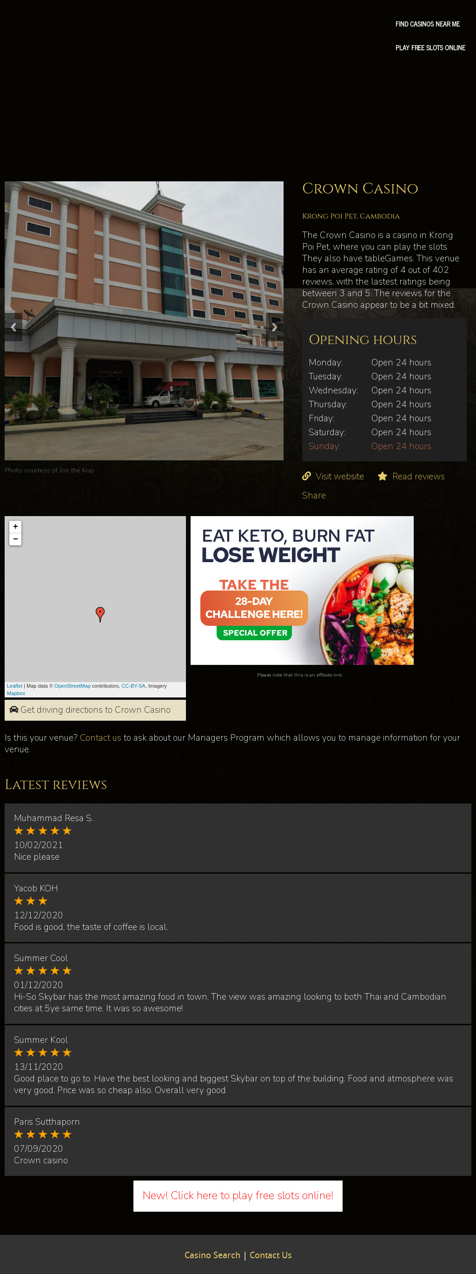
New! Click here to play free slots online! (238, 1195)
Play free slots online (430, 47)
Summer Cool (41, 958)
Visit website (340, 477)
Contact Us (271, 1256)
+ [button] (15, 526)
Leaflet (14, 686)
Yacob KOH (36, 889)
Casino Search (212, 1256)
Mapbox (16, 693)
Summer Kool (41, 1040)
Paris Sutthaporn (47, 1122)
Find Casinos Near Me (428, 23)
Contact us (100, 738)
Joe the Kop (77, 470)
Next (275, 327)
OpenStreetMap (72, 686)
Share (314, 496)
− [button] (15, 539)
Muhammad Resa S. (53, 818)
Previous (13, 327)
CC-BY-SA (133, 686)
